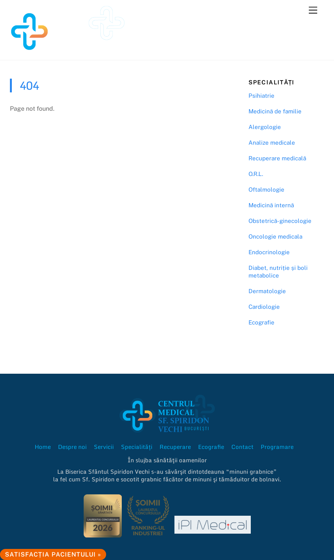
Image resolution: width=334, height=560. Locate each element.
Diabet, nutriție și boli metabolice (278, 272)
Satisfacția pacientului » (53, 554)
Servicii (104, 446)
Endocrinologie (269, 252)
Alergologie (264, 127)
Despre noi (72, 446)
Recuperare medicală (277, 158)
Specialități (136, 446)
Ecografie (261, 322)
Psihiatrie (261, 95)
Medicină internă (271, 205)
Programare (277, 446)
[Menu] (313, 10)
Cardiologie (264, 306)
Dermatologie (267, 291)
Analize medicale (271, 142)
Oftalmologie (266, 189)
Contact (242, 446)
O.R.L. (255, 174)
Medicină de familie (275, 111)
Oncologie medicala (275, 236)
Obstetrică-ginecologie (279, 221)
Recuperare (175, 446)
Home (43, 446)
